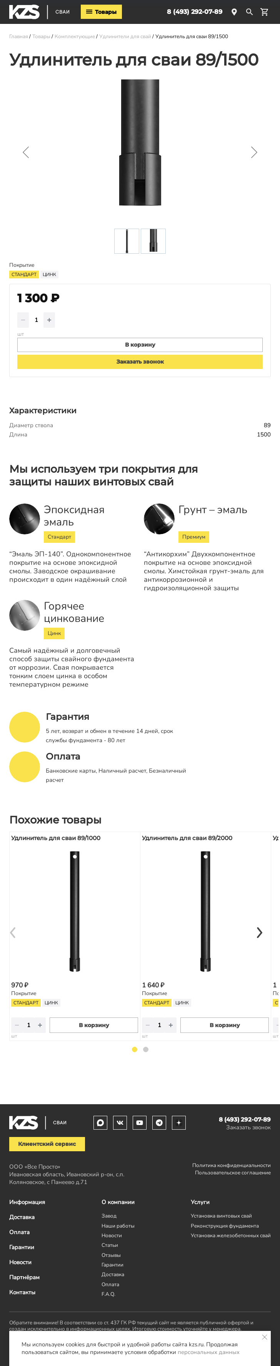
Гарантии (21, 1247)
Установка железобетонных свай (231, 1235)
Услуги (200, 1202)
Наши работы (118, 1226)
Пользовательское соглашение (233, 1172)
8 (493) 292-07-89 (194, 11)
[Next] (259, 932)
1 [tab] (134, 1049)
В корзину (94, 1025)
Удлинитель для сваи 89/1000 (55, 838)
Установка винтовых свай (221, 1215)
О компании (118, 1202)
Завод (109, 1215)
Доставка (22, 1217)
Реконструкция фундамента (225, 1226)
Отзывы (111, 1255)
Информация (27, 1202)
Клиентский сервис (47, 1144)
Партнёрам (24, 1277)
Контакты (22, 1292)
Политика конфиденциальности (231, 1165)
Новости (20, 1262)
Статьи (110, 1245)
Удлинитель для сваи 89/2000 (187, 838)
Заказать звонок (140, 362)
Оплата (19, 1232)
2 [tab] (145, 1049)
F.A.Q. (108, 1294)
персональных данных (209, 1352)
